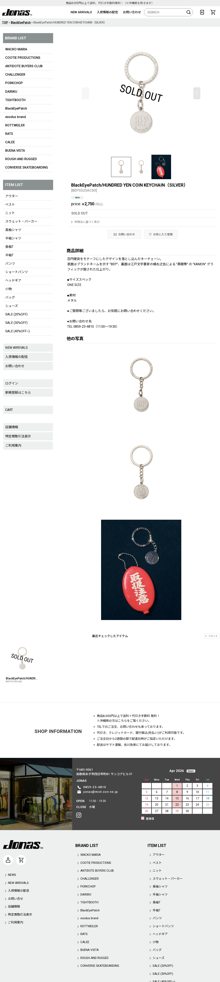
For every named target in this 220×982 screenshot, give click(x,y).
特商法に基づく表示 (85, 222)
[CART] (213, 12)
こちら (122, 721)
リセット (211, 636)
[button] (85, 93)
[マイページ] (8, 860)
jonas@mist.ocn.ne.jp (100, 792)
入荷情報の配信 (107, 12)
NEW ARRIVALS (81, 12)
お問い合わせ (132, 12)
